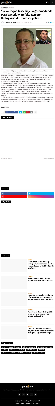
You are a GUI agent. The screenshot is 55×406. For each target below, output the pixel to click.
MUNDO (13, 352)
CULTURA (4, 350)
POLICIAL (28, 352)
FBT (39, 401)
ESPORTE (41, 350)
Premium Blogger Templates (28, 401)
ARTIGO (4, 347)
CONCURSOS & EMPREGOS (45, 347)
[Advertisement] (27, 173)
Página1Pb (47, 101)
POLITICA (11, 7)
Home (17, 403)
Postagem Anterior (7, 158)
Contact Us (28, 403)
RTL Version (36, 403)
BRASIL (11, 347)
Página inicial (4, 7)
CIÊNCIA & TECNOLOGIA (29, 347)
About (22, 403)
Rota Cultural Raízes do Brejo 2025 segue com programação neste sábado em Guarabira (40, 314)
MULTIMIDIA (5, 352)
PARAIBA (20, 352)
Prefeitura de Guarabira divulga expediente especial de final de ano (40, 280)
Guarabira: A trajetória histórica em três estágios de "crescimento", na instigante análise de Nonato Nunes (40, 297)
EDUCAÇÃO (21, 350)
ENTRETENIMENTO (31, 350)
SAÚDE (42, 352)
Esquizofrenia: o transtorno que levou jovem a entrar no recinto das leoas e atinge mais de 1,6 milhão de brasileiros (41, 265)
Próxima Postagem (48, 158)
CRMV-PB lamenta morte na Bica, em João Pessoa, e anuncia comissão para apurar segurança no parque (41, 331)
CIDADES (18, 347)
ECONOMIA (13, 350)
